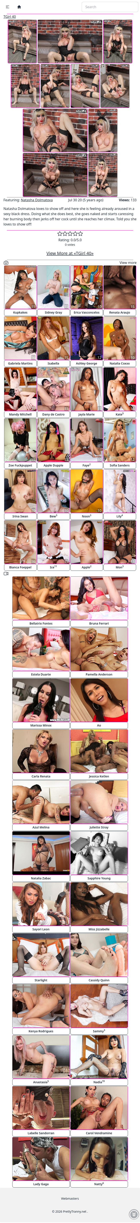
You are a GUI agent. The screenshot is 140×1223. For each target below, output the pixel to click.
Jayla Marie (86, 414)
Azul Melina (40, 827)
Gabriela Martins (20, 363)
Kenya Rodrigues (41, 1031)
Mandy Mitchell (20, 414)
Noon (86, 516)
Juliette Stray (99, 827)
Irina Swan (20, 516)
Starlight (41, 980)
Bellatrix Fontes (40, 623)
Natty (99, 1184)
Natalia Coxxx (120, 363)
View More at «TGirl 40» (70, 253)
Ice (53, 567)
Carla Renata (41, 776)
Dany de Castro (53, 414)
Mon (120, 567)
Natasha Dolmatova (37, 200)
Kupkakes (20, 312)
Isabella (53, 363)
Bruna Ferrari (99, 623)
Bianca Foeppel (20, 567)
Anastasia (41, 1082)
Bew (53, 516)
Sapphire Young (99, 878)
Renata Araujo (119, 312)
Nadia (99, 1082)
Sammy (99, 1031)
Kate (120, 414)
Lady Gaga (41, 1184)
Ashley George (86, 363)
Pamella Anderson (99, 674)
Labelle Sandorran (41, 1133)
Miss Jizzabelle (99, 929)
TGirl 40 (9, 16)
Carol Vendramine (99, 1133)
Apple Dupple (53, 465)
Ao (99, 725)
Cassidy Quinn (99, 980)
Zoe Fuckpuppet (20, 465)
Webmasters (70, 1198)
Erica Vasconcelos (87, 312)
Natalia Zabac (41, 878)
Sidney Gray (53, 312)
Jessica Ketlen (99, 776)
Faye (87, 465)
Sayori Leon (40, 929)
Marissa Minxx (40, 725)
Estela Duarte (41, 674)
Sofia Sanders (119, 465)
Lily (120, 516)
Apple (86, 567)
